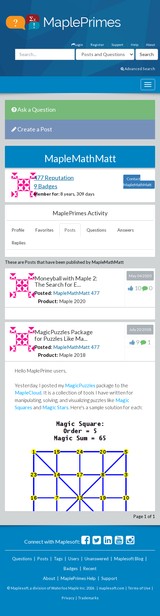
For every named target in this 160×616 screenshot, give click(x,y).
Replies (19, 242)
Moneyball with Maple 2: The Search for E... (65, 281)
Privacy (68, 598)
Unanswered (97, 558)
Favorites (44, 230)
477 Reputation (54, 177)
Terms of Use (139, 588)
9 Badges (45, 186)
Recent (89, 568)
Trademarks (88, 598)
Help (134, 45)
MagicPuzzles (80, 385)
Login (77, 45)
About (150, 45)
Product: (48, 301)
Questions (96, 230)
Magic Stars (55, 407)
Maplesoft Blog (128, 558)
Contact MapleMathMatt (137, 181)
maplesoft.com (111, 588)
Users (73, 558)
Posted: (43, 293)
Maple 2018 (72, 355)
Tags (58, 558)
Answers (125, 230)
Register (97, 45)
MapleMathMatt (71, 293)
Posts (70, 230)
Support (117, 45)
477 (95, 293)
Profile (18, 230)
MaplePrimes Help (78, 578)
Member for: (46, 194)
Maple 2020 (72, 301)
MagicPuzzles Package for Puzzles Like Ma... (63, 335)
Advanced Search (138, 69)
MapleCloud (28, 392)
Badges (71, 568)
